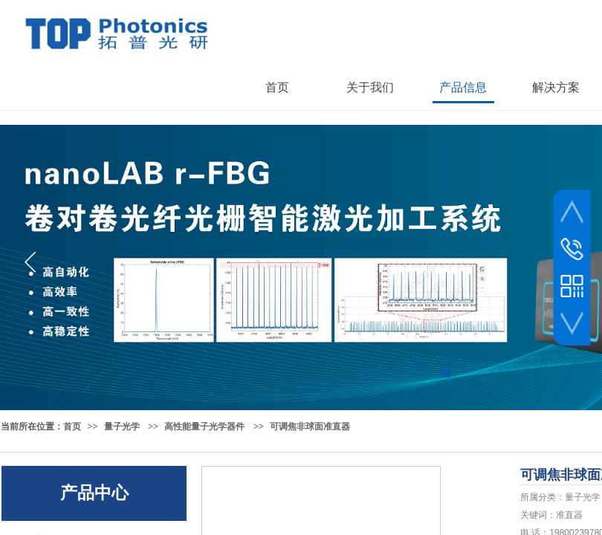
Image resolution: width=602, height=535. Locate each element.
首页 (72, 426)
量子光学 (122, 426)
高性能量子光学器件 (204, 426)
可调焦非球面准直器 (310, 426)
